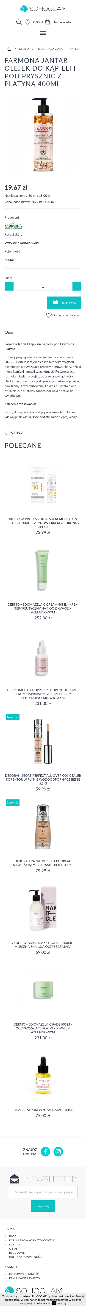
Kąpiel (74, 48)
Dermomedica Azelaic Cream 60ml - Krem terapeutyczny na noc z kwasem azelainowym (43, 608)
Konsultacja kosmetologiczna (32, 1240)
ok (54, 1303)
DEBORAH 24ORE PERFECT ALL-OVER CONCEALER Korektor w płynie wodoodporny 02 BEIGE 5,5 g (43, 779)
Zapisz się (43, 1206)
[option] (43, 135)
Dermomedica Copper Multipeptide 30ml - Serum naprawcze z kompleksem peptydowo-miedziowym (43, 694)
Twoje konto (62, 22)
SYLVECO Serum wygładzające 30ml (43, 1110)
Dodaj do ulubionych (63, 315)
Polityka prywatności (25, 1257)
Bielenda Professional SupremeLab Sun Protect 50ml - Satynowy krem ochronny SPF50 (42, 523)
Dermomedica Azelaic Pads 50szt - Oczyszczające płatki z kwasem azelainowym (43, 1028)
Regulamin (17, 1252)
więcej (62, 1303)
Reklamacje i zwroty (24, 1278)
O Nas (13, 1248)
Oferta (24, 48)
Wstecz (14, 433)
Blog (13, 1236)
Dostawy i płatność (24, 1274)
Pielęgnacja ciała (49, 48)
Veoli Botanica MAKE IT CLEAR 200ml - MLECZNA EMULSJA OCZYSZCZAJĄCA (43, 944)
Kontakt (15, 1244)
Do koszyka (64, 302)
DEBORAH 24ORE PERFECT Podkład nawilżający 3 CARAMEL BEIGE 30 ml (43, 863)
